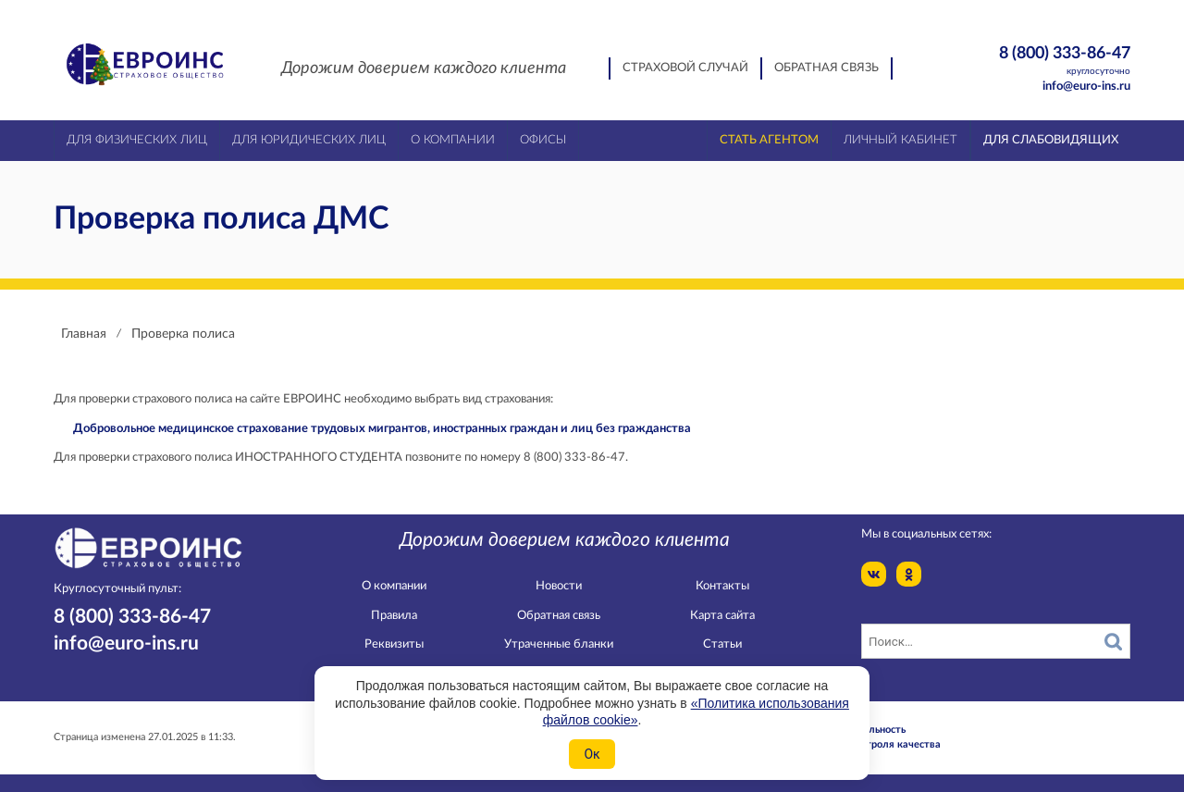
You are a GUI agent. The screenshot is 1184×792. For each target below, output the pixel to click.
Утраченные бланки (558, 644)
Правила (394, 616)
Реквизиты (394, 644)
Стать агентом (769, 140)
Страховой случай (685, 68)
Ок (591, 754)
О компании (394, 586)
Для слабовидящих (1050, 140)
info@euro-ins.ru (1086, 86)
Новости (559, 586)
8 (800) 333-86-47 (1032, 61)
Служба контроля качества (874, 744)
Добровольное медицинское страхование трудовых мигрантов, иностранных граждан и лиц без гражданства (382, 429)
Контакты (722, 586)
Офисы (543, 140)
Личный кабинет (900, 140)
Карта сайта (722, 616)
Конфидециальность (857, 729)
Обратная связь (826, 68)
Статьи (722, 644)
